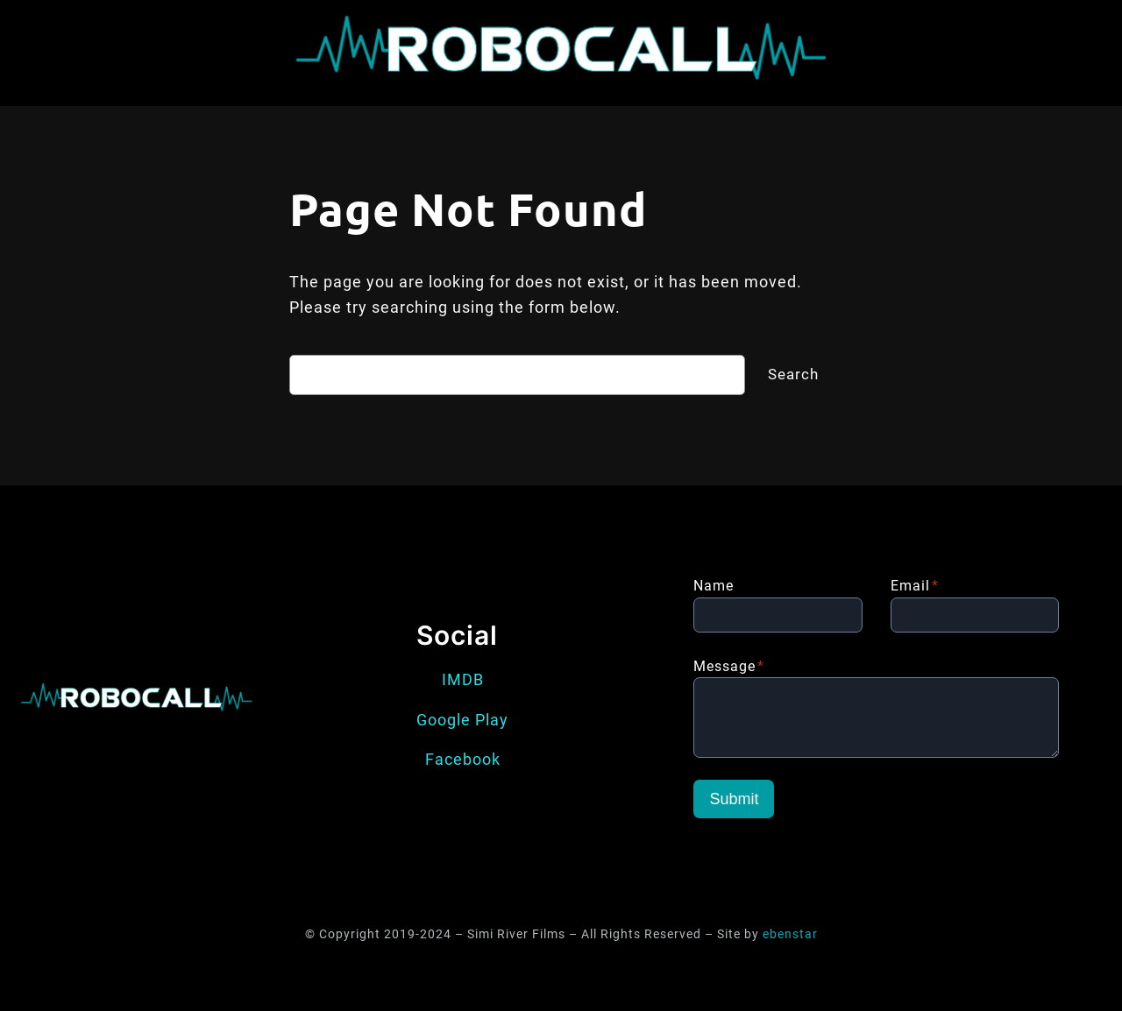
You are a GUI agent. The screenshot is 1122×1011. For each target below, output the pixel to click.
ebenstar (790, 934)
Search (793, 374)
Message (728, 666)
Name (713, 585)
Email (915, 585)
